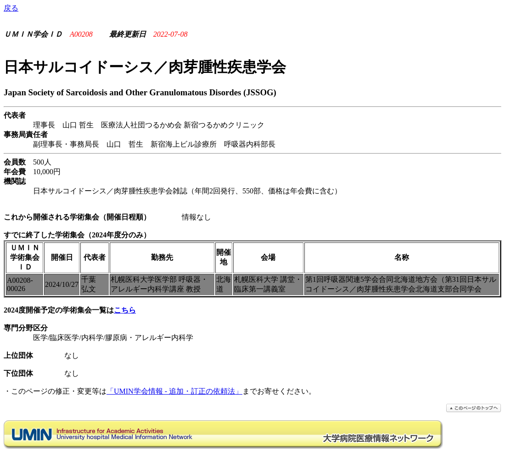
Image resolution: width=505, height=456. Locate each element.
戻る (11, 8)
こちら (125, 310)
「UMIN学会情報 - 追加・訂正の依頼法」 (174, 391)
